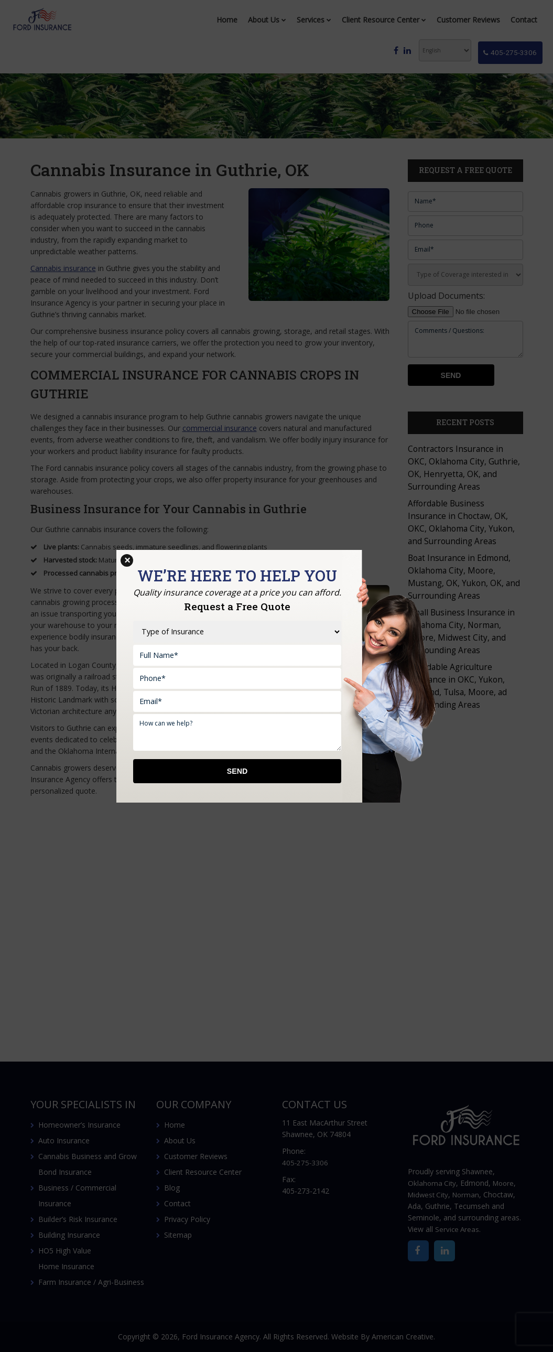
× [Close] (127, 560)
